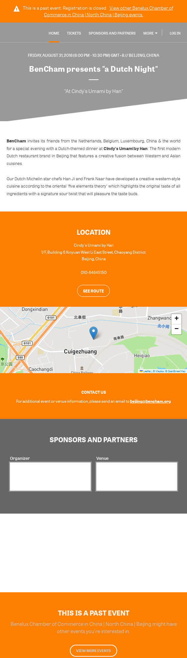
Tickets (74, 33)
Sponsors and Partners (112, 33)
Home (54, 33)
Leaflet (145, 371)
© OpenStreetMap (175, 371)
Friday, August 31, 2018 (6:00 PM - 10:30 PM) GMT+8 (76, 55)
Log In (175, 33)
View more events (93, 650)
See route (93, 290)
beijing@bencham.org (150, 401)
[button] (93, 333)
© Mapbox (158, 371)
